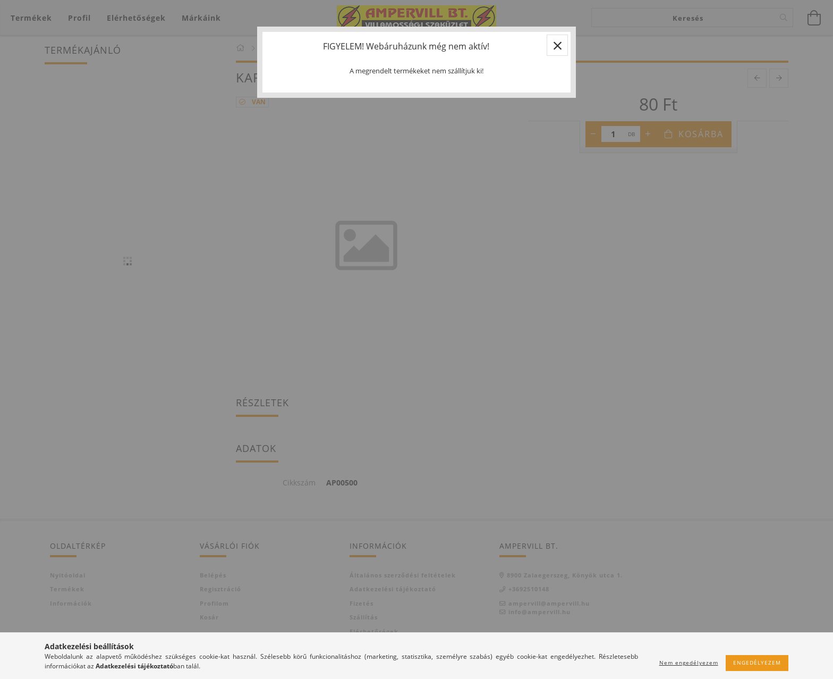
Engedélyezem (757, 662)
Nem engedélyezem (688, 662)
